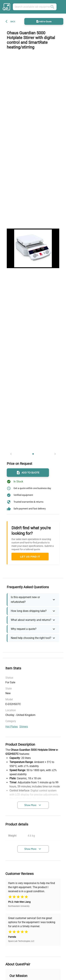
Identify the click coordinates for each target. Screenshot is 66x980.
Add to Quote (43, 21)
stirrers (23, 726)
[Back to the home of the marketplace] (7, 7)
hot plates (11, 726)
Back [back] (13, 21)
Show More (33, 805)
